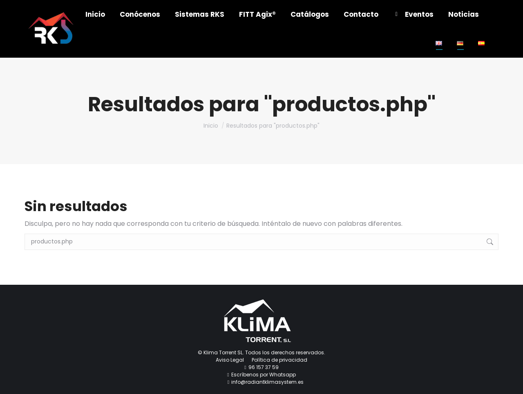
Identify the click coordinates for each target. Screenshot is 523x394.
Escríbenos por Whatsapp (263, 374)
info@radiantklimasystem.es (267, 381)
